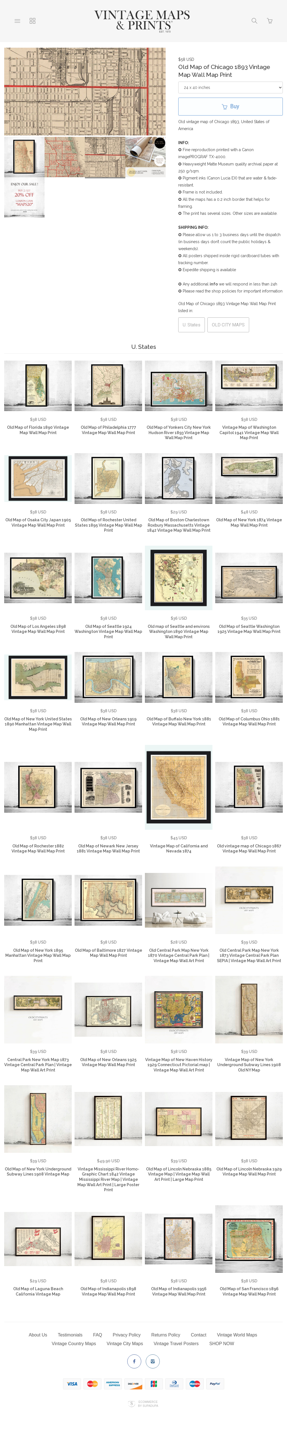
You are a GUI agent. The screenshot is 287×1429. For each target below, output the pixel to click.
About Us (38, 1335)
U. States (191, 325)
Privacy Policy (127, 1335)
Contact (198, 1335)
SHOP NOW (221, 1343)
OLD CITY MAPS (228, 325)
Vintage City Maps (125, 1343)
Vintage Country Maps (74, 1343)
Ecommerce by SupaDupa (148, 1403)
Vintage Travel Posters (176, 1343)
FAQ (97, 1335)
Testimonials (70, 1335)
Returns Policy (165, 1335)
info (214, 284)
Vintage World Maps (237, 1335)
